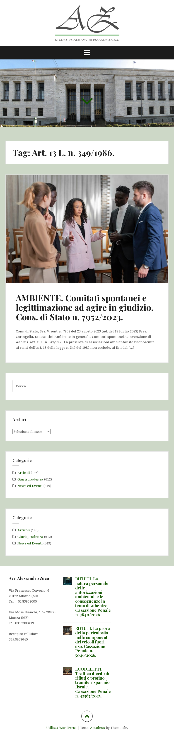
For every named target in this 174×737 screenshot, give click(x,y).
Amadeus (97, 727)
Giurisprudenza (30, 479)
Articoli (23, 472)
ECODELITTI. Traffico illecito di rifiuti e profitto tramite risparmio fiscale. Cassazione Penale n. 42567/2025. (93, 682)
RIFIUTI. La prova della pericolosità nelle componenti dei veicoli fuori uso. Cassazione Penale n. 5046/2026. (92, 642)
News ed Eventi (30, 485)
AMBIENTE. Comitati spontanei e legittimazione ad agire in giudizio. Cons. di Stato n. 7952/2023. (84, 307)
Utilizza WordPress (61, 727)
